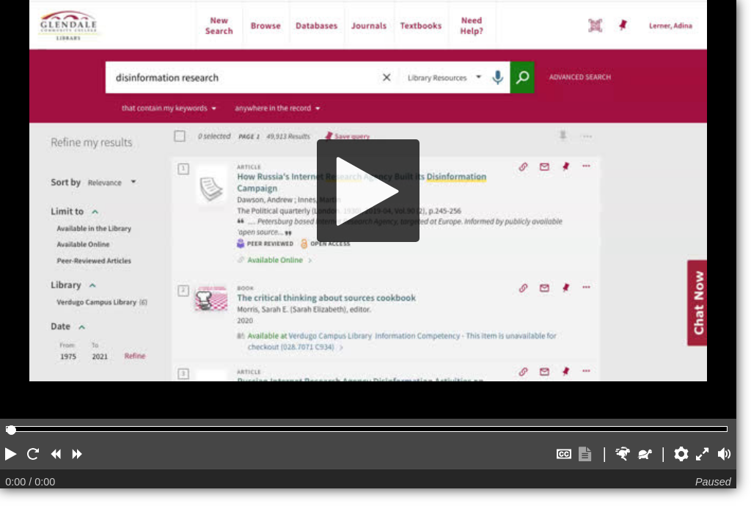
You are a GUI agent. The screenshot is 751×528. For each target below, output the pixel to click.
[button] (11, 454)
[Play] (368, 190)
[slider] (11, 430)
